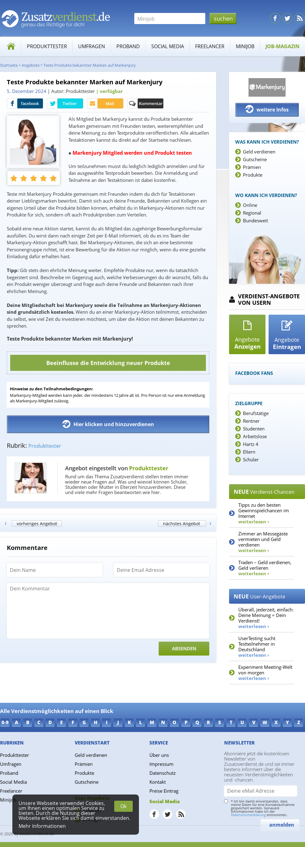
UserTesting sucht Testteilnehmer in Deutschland (256, 646)
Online (250, 205)
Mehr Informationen (42, 826)
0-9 (5, 722)
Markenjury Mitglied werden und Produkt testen (132, 152)
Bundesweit (255, 220)
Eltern (249, 452)
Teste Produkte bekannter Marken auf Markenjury (90, 65)
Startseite (9, 65)
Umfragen (91, 46)
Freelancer (209, 46)
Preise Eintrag (163, 791)
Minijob (245, 46)
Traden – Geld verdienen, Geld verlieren (264, 568)
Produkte (252, 175)
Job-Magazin (282, 46)
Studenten (254, 429)
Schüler (251, 459)
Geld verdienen (259, 152)
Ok (123, 806)
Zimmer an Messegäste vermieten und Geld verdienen (263, 542)
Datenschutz (162, 773)
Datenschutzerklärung (248, 814)
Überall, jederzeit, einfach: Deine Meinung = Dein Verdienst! (266, 618)
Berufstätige (256, 413)
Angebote (31, 65)
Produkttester (47, 46)
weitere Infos (267, 109)
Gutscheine (255, 159)
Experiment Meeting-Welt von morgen (265, 672)
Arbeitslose (255, 436)
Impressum (161, 764)
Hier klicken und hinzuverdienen (108, 424)
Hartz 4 (250, 444)
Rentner (251, 421)
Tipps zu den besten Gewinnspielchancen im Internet (263, 513)
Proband (128, 46)
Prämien (252, 167)
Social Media (167, 46)
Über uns (159, 755)
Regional (252, 213)
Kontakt (157, 782)
